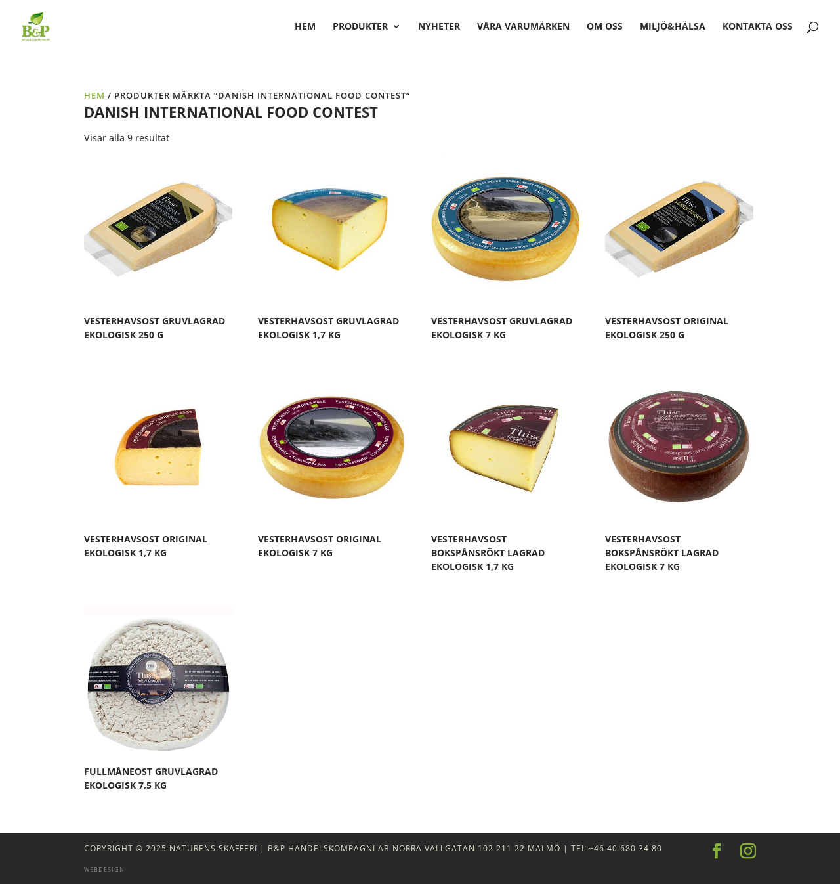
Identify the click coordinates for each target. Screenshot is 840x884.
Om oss (605, 27)
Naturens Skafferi (213, 848)
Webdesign (104, 869)
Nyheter (439, 27)
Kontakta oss (758, 27)
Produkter (360, 27)
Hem (94, 95)
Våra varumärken (523, 27)
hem (305, 27)
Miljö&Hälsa (672, 27)
